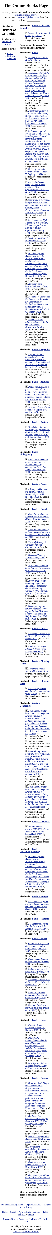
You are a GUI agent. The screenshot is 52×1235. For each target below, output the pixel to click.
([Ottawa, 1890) (35, 556)
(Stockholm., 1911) (36, 58)
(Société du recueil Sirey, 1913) (36, 995)
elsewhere (6, 44)
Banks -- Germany (41, 1078)
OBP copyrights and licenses (26, 1231)
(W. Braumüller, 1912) (37, 871)
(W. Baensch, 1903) (35, 1027)
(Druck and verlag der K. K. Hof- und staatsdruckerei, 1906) (37, 432)
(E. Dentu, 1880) (37, 961)
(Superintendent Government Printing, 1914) (36, 324)
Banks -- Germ (39, 1020)
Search (13, 1212)
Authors (36, 1212)
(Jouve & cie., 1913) (37, 1007)
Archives (33, 1219)
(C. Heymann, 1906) (36, 1120)
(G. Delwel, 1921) (36, 286)
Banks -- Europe (40, 896)
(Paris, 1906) (37, 691)
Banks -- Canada (40, 509)
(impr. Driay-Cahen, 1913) (35, 649)
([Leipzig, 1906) (37, 1150)
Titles (45, 1212)
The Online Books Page (26, 5)
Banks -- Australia (40, 382)
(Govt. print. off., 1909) (36, 465)
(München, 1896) (36, 1047)
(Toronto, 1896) (35, 545)
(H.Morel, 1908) (36, 926)
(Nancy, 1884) (36, 226)
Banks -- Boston (39, 484)
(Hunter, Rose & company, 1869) (37, 518)
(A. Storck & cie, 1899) (37, 206)
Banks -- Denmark (41, 821)
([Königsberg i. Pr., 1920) (37, 1179)
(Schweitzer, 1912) (37, 1139)
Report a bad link (33, 1204)
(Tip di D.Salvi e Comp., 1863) (37, 146)
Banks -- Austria (40, 422)
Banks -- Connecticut (30, 704)
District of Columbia (11, 57)
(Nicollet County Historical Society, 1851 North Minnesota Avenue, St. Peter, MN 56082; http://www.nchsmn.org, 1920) (37, 118)
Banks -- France (39, 938)
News (13, 1219)
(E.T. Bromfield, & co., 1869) (37, 533)
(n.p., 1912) (37, 612)
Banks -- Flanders (40, 919)
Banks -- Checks (40, 628)
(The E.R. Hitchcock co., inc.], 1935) (37, 722)
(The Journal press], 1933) (37, 798)
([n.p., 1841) (37, 34)
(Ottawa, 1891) (37, 587)
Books (6, 1219)
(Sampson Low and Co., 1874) (37, 409)
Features (22, 1219)
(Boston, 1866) (37, 493)
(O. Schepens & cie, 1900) (37, 187)
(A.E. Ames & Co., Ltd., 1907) (37, 569)
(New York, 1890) (36, 670)
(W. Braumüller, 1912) (37, 264)
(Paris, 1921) (37, 905)
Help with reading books (12, 1204)
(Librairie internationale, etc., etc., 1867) (37, 947)
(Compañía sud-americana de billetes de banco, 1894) (37, 360)
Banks (10, 53)
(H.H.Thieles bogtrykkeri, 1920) (37, 830)
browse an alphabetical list (27, 17)
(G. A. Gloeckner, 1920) (37, 304)
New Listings (25, 1212)
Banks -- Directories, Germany (30, 850)
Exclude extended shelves (26, 15)
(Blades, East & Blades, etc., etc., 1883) (37, 394)
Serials (31, 1214)
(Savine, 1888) (37, 970)
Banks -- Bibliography (30, 453)
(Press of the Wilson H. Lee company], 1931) (37, 762)
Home (5, 1212)
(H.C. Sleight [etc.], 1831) (37, 85)
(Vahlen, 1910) (36, 1066)
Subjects (21, 1214)
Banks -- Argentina (41, 349)
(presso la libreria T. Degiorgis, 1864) (36, 171)
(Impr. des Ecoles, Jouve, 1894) (37, 1095)
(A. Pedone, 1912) (37, 636)
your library (7, 41)
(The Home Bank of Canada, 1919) (37, 240)
